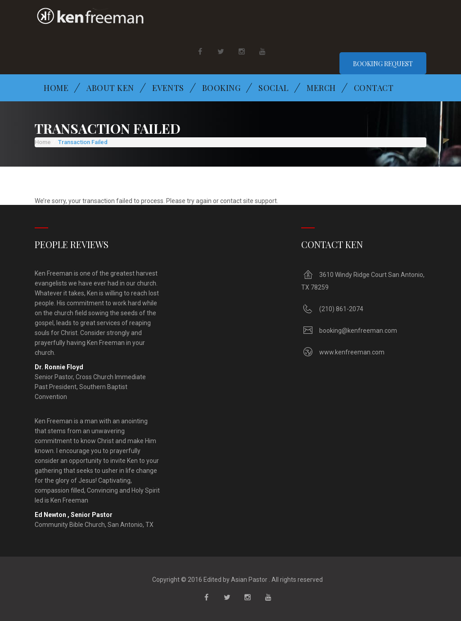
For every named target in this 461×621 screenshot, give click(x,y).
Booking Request (382, 63)
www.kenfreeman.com (351, 352)
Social (273, 87)
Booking (221, 87)
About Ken (110, 87)
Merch (321, 87)
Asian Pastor (248, 579)
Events (168, 87)
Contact (374, 87)
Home (56, 87)
